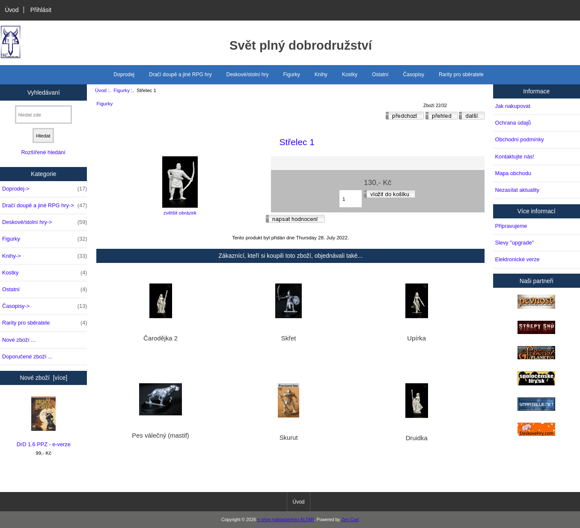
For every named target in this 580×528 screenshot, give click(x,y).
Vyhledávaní (43, 92)
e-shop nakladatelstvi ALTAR (285, 519)
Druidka (417, 438)
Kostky (349, 75)
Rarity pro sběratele (461, 75)
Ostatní (380, 75)
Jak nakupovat (512, 106)
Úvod (11, 9)
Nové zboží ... (19, 340)
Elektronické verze (517, 259)
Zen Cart (350, 519)
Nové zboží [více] (43, 377)
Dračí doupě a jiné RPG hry (180, 75)
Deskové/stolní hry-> (44, 222)
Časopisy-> (44, 306)
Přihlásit (40, 9)
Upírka (416, 338)
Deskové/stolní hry (247, 75)
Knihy (321, 75)
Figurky (121, 90)
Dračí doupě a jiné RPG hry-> (44, 205)
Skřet (288, 338)
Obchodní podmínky (519, 139)
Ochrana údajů (513, 122)
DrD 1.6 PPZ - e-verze (44, 422)
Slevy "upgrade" (514, 242)
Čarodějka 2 (160, 338)
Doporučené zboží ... (27, 356)
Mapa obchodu (513, 173)
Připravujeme (511, 226)
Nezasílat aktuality (517, 190)
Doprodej (123, 75)
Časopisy (413, 75)
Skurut (289, 437)
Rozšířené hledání (43, 152)
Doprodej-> (44, 188)
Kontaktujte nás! (514, 156)
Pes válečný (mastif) (160, 435)
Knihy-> (44, 256)
